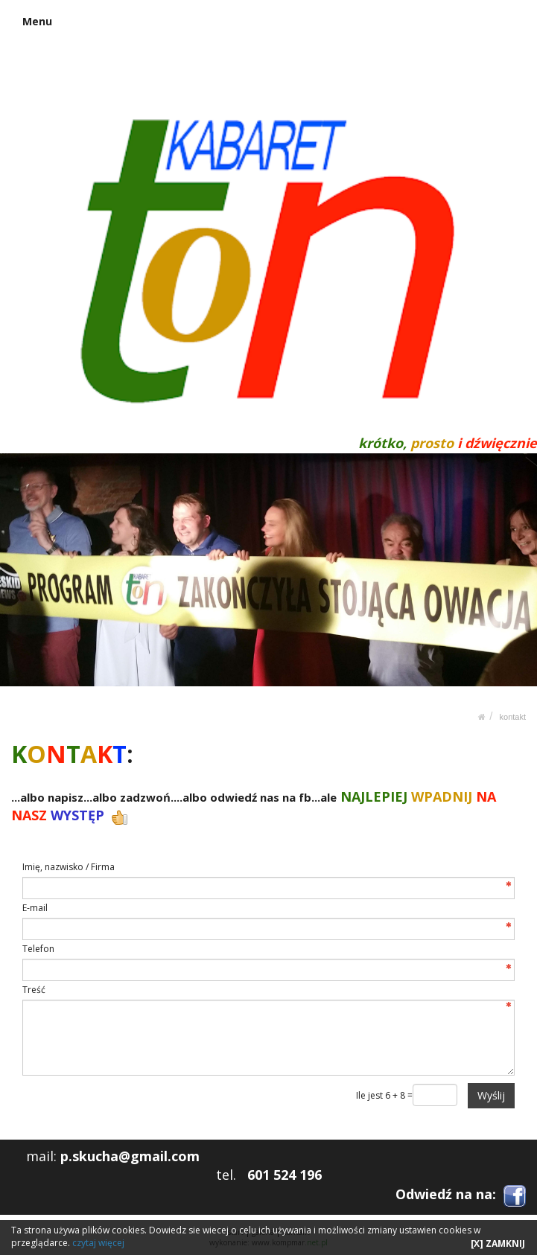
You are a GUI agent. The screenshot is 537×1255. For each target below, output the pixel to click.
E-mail (35, 907)
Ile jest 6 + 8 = (384, 1095)
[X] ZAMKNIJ (498, 1243)
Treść (33, 989)
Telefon (38, 948)
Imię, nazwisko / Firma (68, 866)
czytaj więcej (98, 1242)
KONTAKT (513, 716)
